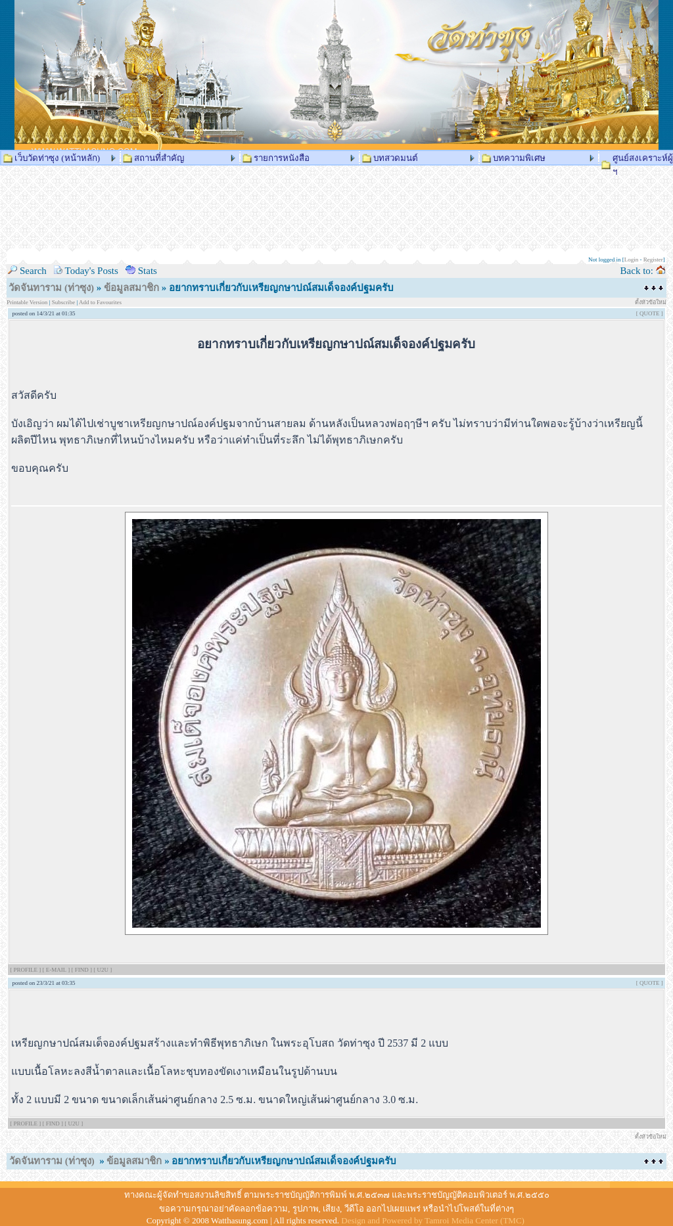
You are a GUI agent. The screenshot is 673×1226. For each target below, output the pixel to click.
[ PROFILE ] (26, 969)
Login (631, 259)
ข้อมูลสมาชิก (131, 288)
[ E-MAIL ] (56, 969)
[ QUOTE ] (649, 313)
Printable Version (28, 302)
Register (653, 259)
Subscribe (64, 302)
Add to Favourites (100, 302)
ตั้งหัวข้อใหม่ (650, 302)
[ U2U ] (102, 969)
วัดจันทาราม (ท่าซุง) (51, 288)
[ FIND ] (82, 969)
